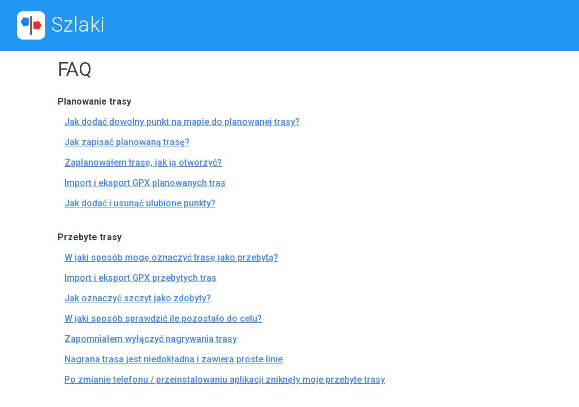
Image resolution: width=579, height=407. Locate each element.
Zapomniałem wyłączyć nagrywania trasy (150, 339)
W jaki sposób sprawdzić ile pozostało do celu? (163, 318)
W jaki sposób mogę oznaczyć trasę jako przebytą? (171, 257)
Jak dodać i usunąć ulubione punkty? (139, 203)
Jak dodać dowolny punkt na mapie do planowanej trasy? (182, 121)
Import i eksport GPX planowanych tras (145, 182)
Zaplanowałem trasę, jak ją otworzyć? (143, 162)
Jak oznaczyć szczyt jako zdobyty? (137, 298)
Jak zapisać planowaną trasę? (126, 142)
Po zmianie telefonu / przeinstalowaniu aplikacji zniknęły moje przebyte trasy (224, 379)
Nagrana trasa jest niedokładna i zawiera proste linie (173, 359)
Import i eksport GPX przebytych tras (140, 277)
